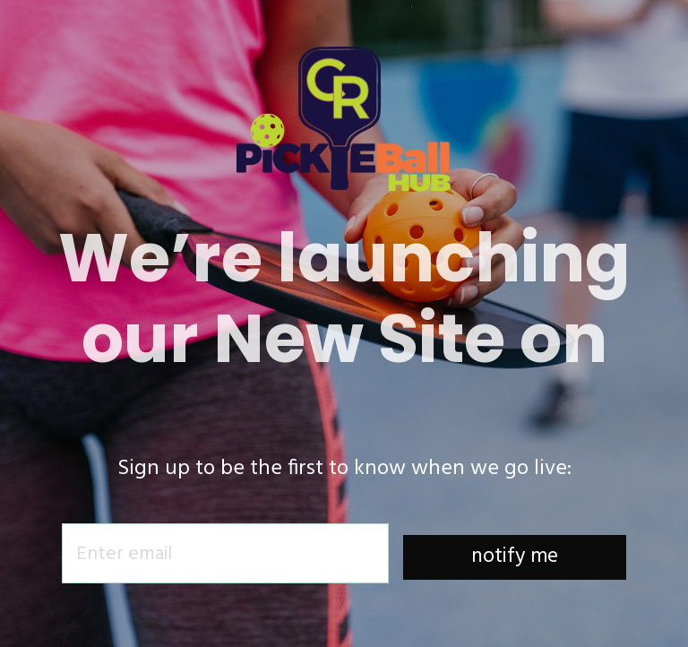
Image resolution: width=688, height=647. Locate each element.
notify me (514, 557)
